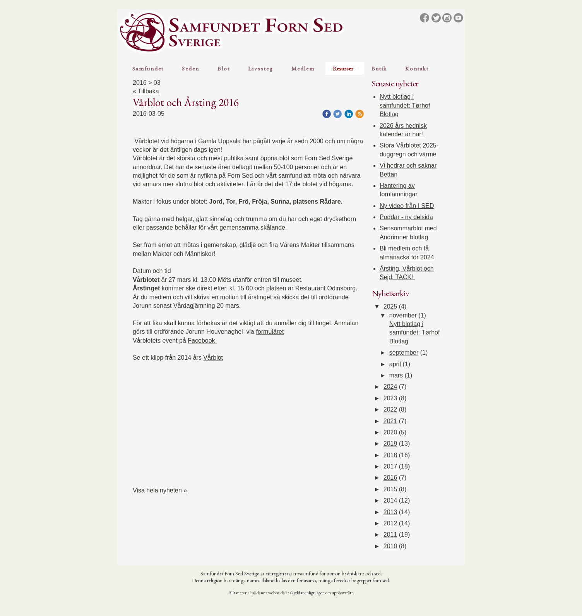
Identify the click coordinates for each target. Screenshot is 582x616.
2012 (390, 523)
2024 (390, 386)
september (404, 352)
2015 (390, 489)
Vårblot (213, 357)
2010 (390, 546)
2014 (390, 500)
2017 (390, 466)
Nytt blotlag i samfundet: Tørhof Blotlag (405, 105)
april (395, 364)
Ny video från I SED (407, 205)
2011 (390, 534)
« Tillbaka (146, 91)
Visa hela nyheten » (160, 490)
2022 (390, 409)
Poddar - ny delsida (406, 217)
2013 (390, 512)
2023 (390, 398)
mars (396, 375)
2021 (390, 421)
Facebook (202, 340)
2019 (390, 443)
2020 (390, 432)
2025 (390, 306)
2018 (390, 455)
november (403, 315)
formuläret (270, 331)
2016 (390, 477)
